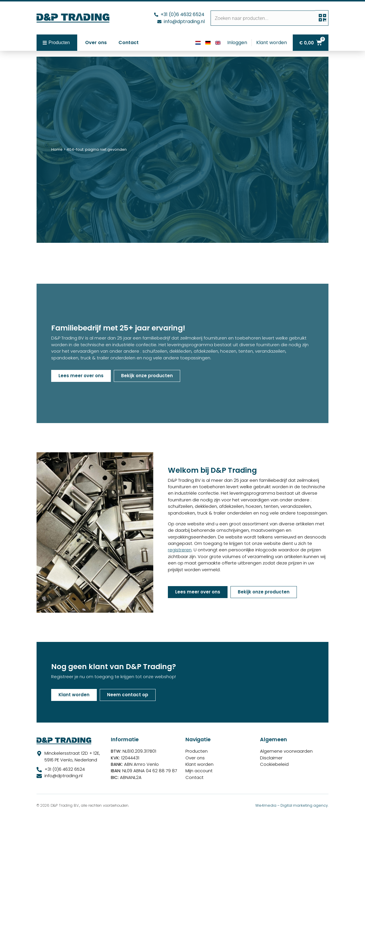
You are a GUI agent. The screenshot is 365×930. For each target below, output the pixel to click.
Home (57, 149)
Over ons (96, 42)
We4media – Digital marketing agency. (291, 805)
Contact (128, 42)
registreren (180, 550)
